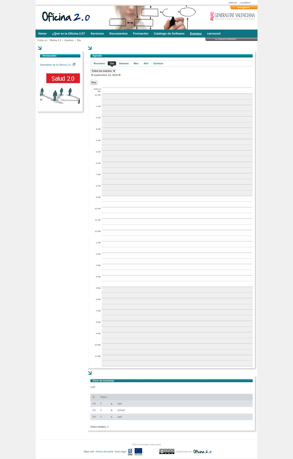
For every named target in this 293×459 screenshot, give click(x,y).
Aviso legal (120, 451)
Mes (136, 63)
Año (146, 63)
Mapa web (89, 451)
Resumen (99, 63)
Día (79, 40)
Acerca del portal (104, 451)
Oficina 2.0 (55, 40)
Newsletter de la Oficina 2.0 (57, 64)
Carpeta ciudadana (227, 39)
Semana (124, 63)
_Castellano (244, 2)
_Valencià (232, 2)
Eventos (69, 40)
